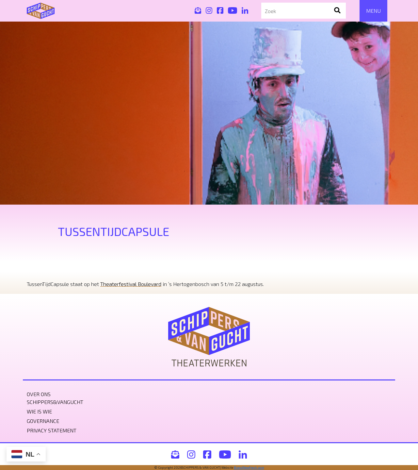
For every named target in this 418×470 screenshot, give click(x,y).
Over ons (39, 394)
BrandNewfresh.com (249, 467)
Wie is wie (39, 411)
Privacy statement (51, 430)
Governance (43, 421)
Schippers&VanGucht (55, 402)
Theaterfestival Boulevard (130, 284)
